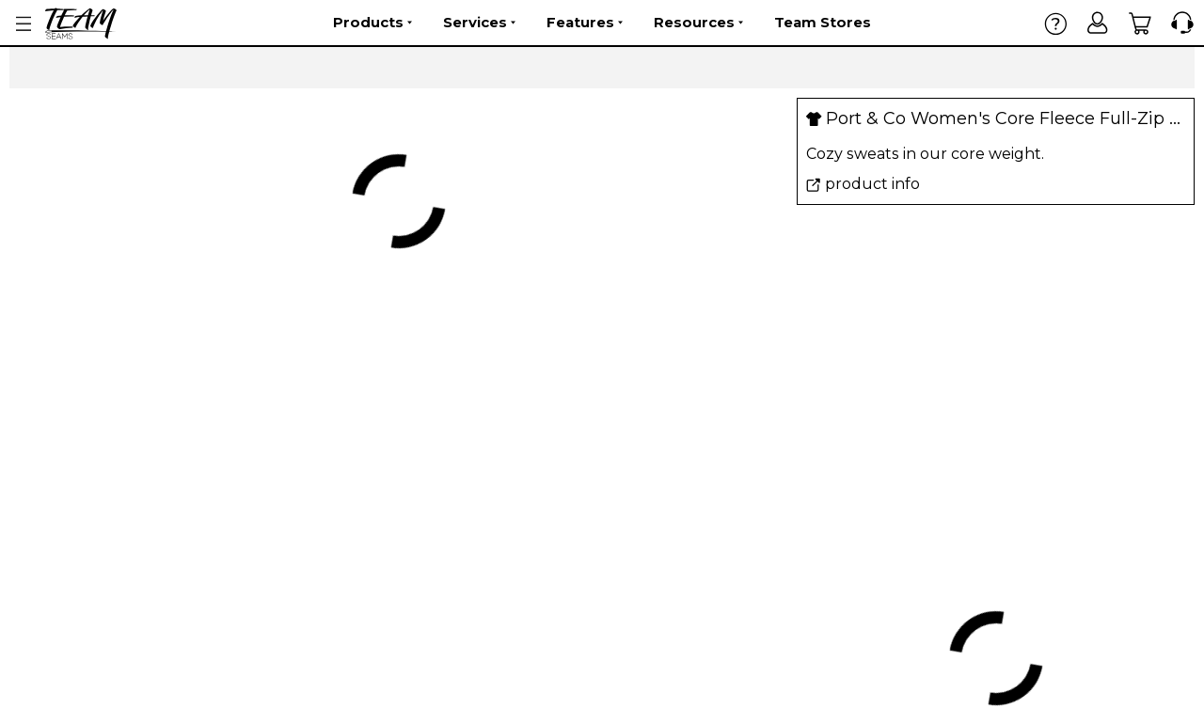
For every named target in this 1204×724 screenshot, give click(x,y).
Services (479, 22)
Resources (698, 22)
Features (585, 22)
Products (372, 22)
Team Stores (822, 22)
